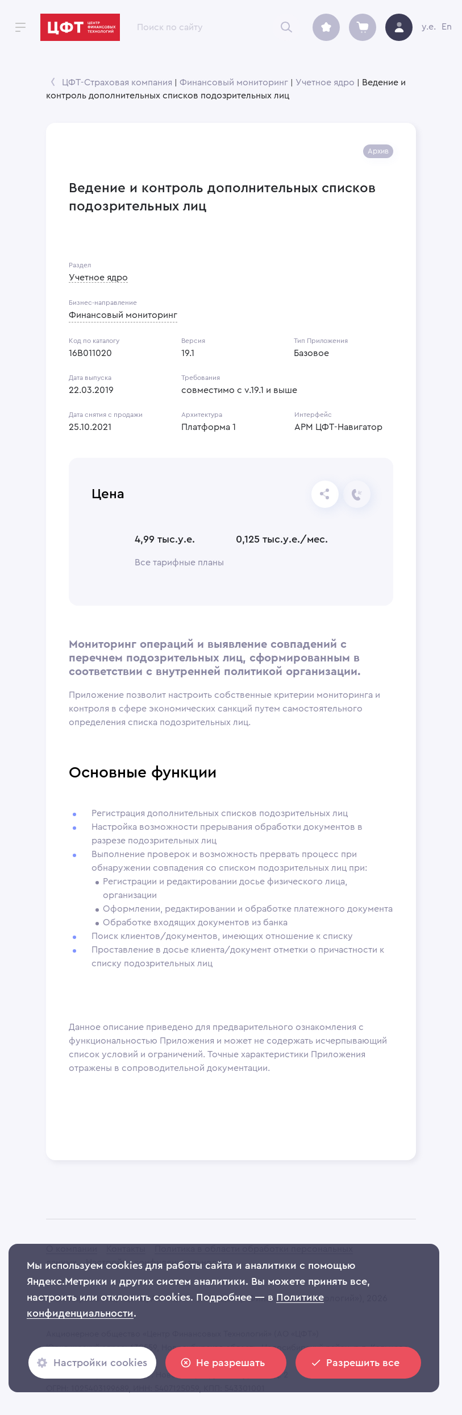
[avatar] (399, 27)
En (447, 26)
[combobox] (212, 27)
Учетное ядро (325, 82)
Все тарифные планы (179, 562)
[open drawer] (20, 27)
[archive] (326, 27)
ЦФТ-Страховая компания (117, 82)
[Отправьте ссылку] (325, 494)
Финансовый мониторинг (234, 82)
